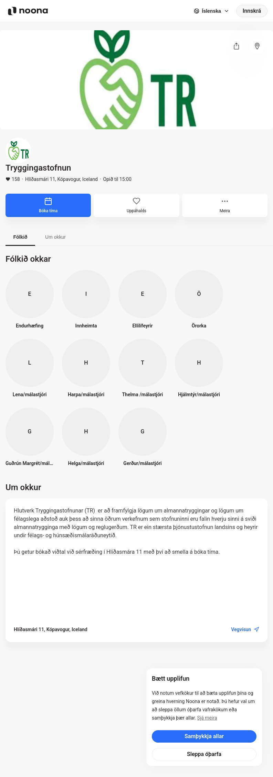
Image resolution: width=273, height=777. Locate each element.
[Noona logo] (28, 11)
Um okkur (55, 237)
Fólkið (20, 237)
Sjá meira (207, 718)
